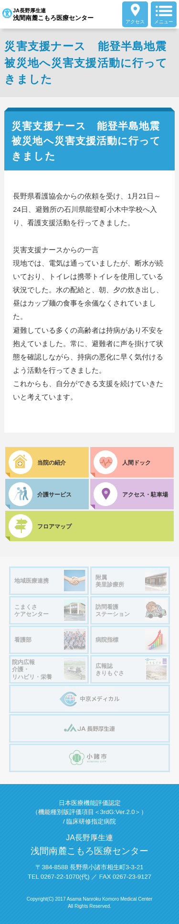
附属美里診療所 (131, 580)
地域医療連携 (49, 580)
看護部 (49, 639)
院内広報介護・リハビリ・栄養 (48, 669)
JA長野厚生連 (48, 14)
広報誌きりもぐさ (131, 669)
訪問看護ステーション (131, 610)
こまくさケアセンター (49, 610)
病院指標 (131, 639)
